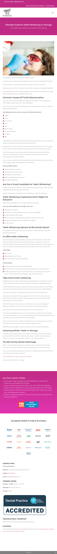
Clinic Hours (9, 1)
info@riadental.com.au (13, 476)
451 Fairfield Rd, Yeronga (36, 6)
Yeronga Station (43, 529)
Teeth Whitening (42, 28)
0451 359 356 (50, 6)
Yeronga (23, 529)
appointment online (26, 356)
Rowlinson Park (19, 531)
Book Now (19, 1)
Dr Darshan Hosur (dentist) (20, 28)
